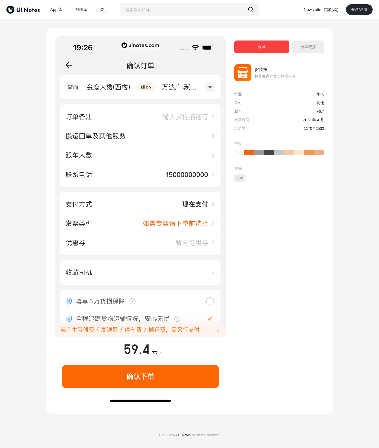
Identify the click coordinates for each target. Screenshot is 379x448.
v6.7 (320, 111)
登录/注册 (359, 9)
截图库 (81, 9)
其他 (320, 103)
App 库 (56, 9)
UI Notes (184, 435)
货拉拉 (261, 69)
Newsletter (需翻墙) (321, 9)
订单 (239, 178)
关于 (104, 9)
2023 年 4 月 (313, 120)
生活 (320, 94)
